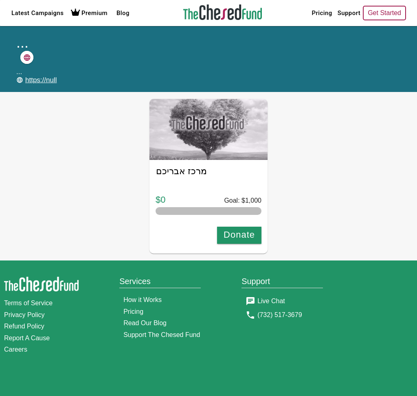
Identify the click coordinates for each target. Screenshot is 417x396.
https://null (41, 80)
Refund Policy (24, 326)
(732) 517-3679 (279, 314)
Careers (15, 349)
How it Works (142, 299)
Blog (123, 13)
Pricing (294, 13)
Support (321, 13)
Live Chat (271, 301)
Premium (88, 13)
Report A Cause (27, 338)
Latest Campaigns (37, 13)
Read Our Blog (145, 322)
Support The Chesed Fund (161, 334)
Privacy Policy (24, 314)
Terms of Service (28, 303)
